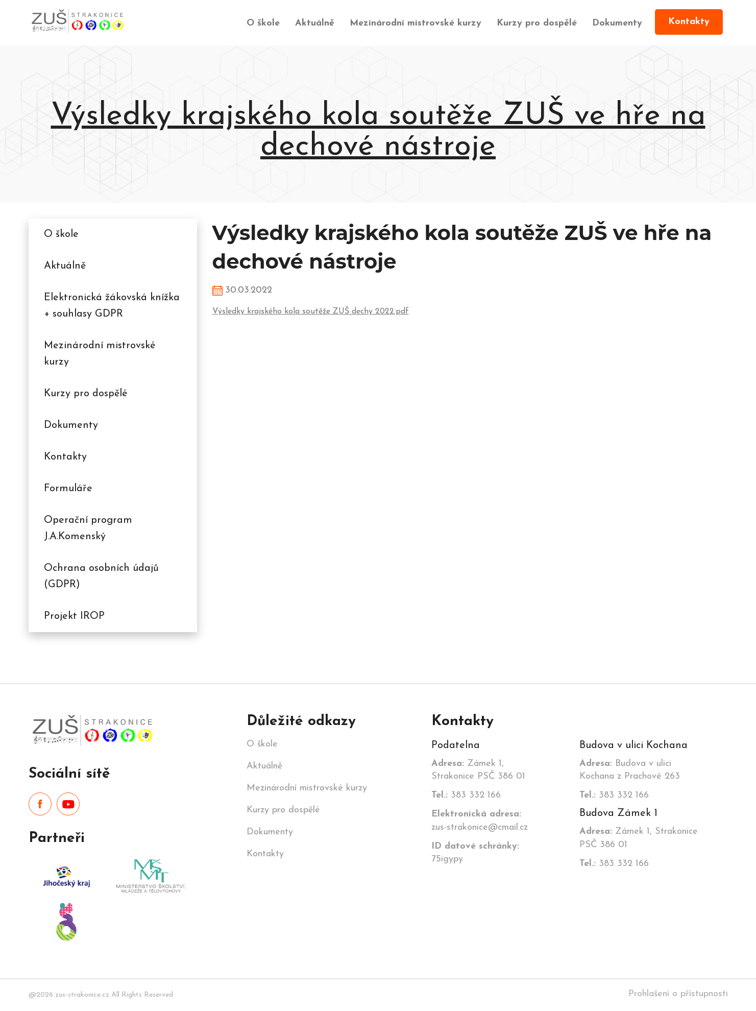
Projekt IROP (74, 616)
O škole (263, 23)
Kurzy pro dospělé (537, 23)
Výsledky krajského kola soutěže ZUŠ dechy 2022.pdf (310, 311)
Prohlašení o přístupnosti (678, 994)
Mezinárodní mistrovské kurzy (415, 23)
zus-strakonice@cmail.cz (479, 820)
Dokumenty (617, 23)
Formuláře (68, 489)
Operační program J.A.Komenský (88, 528)
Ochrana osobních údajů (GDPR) (101, 576)
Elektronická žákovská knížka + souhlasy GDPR (112, 306)
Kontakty (689, 22)
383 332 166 (466, 795)
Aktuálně (314, 23)
